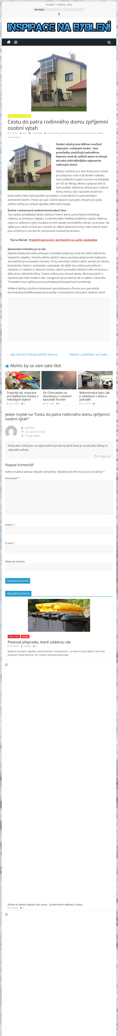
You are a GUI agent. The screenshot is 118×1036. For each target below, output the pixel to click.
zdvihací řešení (14, 137)
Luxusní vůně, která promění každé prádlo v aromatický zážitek (61, 767)
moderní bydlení (44, 850)
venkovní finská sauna (40, 872)
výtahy (100, 133)
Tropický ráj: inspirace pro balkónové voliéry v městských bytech (22, 396)
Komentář (12, 478)
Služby (25, 636)
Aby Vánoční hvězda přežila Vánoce (32, 354)
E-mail (10, 543)
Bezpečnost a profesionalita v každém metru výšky (54, 750)
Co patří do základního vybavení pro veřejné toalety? (55, 716)
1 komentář (35, 133)
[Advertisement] (59, 319)
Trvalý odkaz (30, 436)
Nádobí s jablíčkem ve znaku (90, 354)
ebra (25, 133)
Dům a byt (13, 636)
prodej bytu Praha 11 (35, 859)
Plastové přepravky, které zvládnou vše (39, 642)
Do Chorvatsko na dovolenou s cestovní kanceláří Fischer (57, 396)
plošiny (63, 133)
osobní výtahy (53, 133)
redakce (27, 646)
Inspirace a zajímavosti (19, 116)
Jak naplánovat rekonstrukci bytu (45, 733)
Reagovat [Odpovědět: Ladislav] (104, 456)
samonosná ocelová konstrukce (82, 133)
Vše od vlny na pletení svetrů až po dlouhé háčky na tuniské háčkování (65, 699)
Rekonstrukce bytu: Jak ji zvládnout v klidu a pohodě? (94, 396)
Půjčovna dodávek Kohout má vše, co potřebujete (54, 683)
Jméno (10, 525)
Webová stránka (15, 561)
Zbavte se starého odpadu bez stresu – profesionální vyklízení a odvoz (65, 666)
